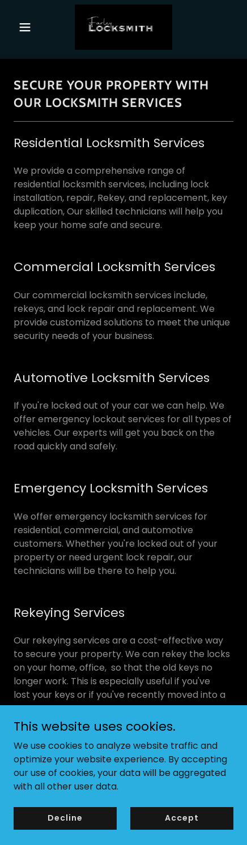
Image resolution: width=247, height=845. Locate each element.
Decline (65, 817)
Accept (181, 817)
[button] (30, 27)
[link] (123, 27)
